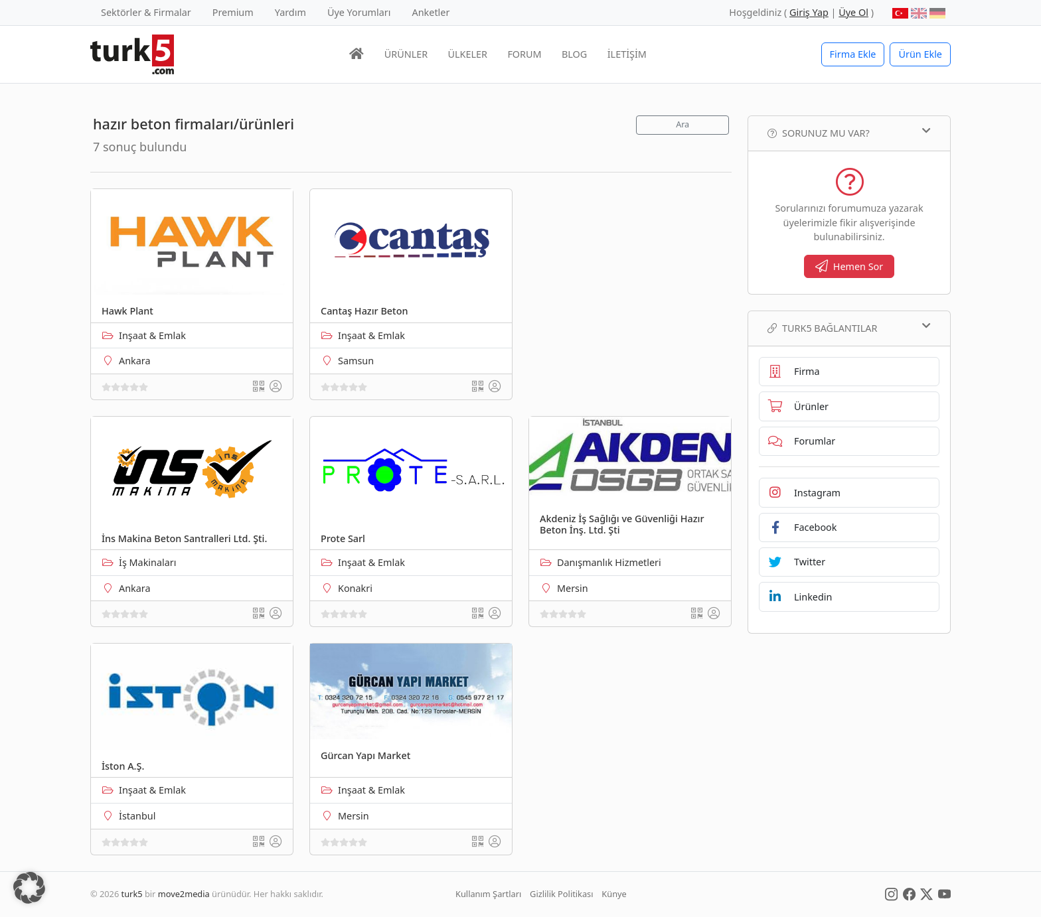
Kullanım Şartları (488, 894)
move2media (184, 894)
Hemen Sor (849, 266)
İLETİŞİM (627, 54)
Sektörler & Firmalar (146, 12)
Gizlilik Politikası (561, 894)
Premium (233, 12)
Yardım (290, 12)
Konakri (355, 588)
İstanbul (137, 816)
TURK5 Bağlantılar (849, 327)
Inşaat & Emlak (152, 335)
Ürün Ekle (920, 54)
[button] (29, 888)
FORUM (524, 54)
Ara (682, 124)
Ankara (135, 360)
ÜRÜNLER (406, 54)
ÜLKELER (467, 54)
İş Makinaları (147, 562)
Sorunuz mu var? (849, 132)
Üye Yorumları (359, 12)
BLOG (574, 54)
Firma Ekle (853, 54)
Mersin (572, 588)
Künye (613, 894)
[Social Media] (891, 894)
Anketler (431, 12)
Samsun (356, 360)
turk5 (132, 894)
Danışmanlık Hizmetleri (609, 562)
